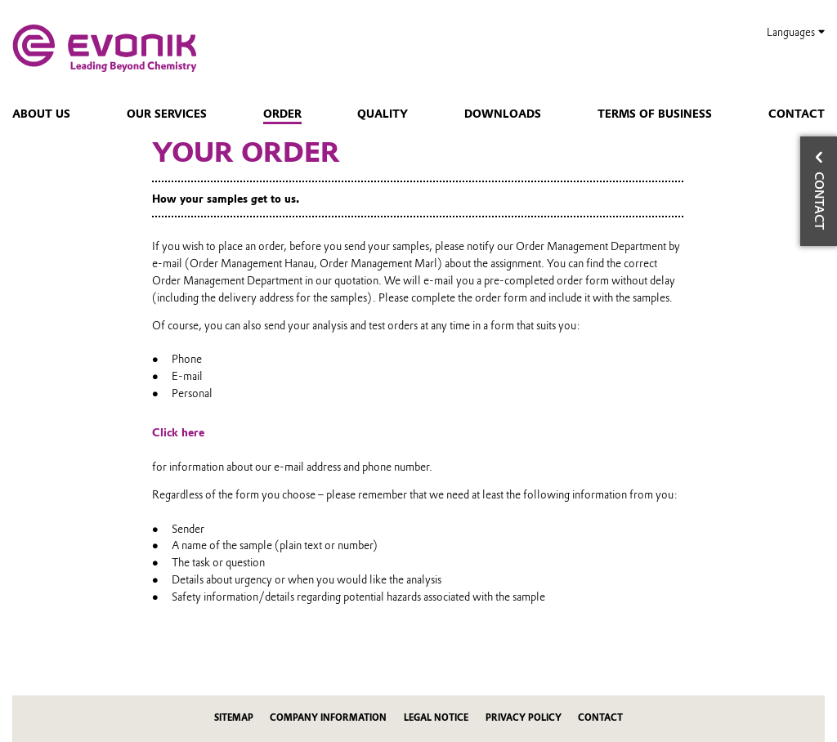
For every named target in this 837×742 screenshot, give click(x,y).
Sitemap (233, 718)
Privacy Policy (524, 718)
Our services (167, 113)
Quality (382, 113)
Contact (796, 113)
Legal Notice (436, 718)
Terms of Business (655, 113)
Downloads (502, 113)
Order (282, 113)
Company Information (328, 718)
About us (41, 113)
